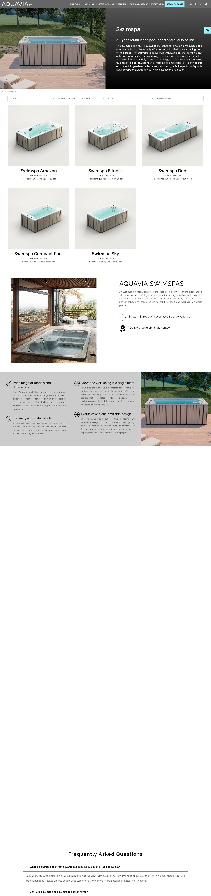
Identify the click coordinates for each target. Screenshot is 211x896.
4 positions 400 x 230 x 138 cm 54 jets (105, 179)
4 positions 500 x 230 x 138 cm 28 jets (38, 179)
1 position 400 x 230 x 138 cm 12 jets (105, 262)
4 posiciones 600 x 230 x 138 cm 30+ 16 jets (172, 179)
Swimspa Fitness (105, 170)
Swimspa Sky (105, 253)
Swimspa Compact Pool (38, 253)
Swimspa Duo (172, 170)
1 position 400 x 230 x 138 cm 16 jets (38, 262)
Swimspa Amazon (39, 170)
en (198, 4)
